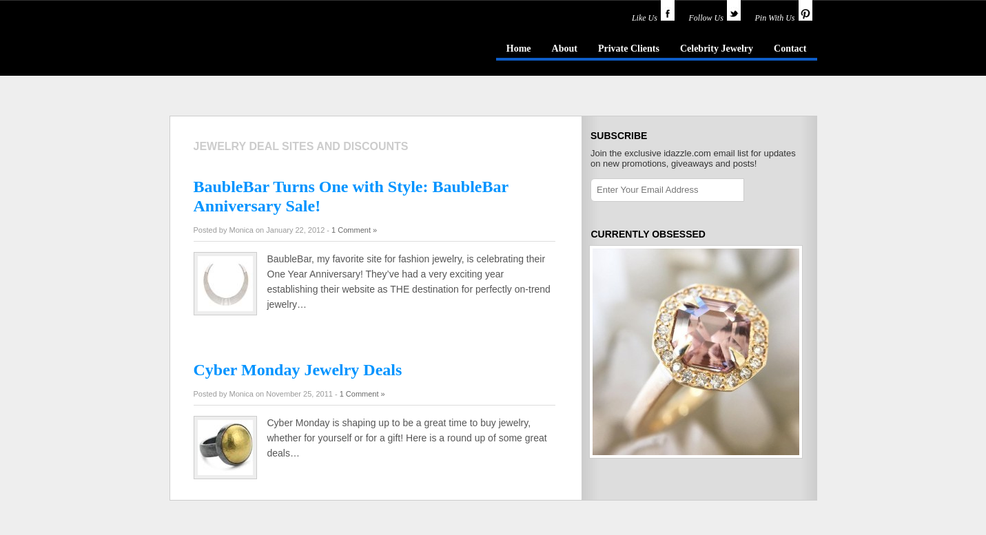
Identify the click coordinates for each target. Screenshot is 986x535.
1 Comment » (354, 230)
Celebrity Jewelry (716, 48)
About (564, 48)
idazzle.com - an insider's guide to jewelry (269, 47)
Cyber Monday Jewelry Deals (298, 370)
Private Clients (628, 48)
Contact (790, 48)
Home (518, 48)
